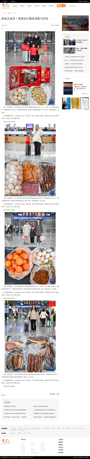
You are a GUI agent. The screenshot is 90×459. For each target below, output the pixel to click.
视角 (32, 448)
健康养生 (29, 6)
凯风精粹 (43, 450)
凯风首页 (5, 1)
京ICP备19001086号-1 (14, 457)
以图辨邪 (23, 445)
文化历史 (36, 6)
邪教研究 (23, 448)
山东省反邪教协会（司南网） (49, 428)
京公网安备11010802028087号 (26, 457)
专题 (32, 445)
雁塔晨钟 (68, 428)
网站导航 (13, 1)
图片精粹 (51, 6)
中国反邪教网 (13, 428)
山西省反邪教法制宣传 (36, 428)
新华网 (29, 433)
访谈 (22, 443)
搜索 (87, 6)
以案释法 (43, 445)
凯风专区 (23, 439)
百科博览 (44, 6)
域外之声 (23, 450)
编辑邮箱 (81, 457)
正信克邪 (15, 6)
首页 (4, 13)
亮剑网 (63, 428)
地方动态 (33, 443)
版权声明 (86, 457)
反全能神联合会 (13, 430)
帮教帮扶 (43, 448)
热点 (15, 13)
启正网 (82, 428)
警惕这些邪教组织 (35, 453)
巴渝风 (77, 428)
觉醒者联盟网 (22, 430)
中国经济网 (19, 433)
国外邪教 (23, 453)
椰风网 (73, 428)
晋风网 (58, 428)
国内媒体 (33, 450)
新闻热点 (22, 6)
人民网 (24, 433)
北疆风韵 (20, 428)
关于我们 (75, 457)
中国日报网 (12, 433)
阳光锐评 (43, 443)
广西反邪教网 (26, 428)
